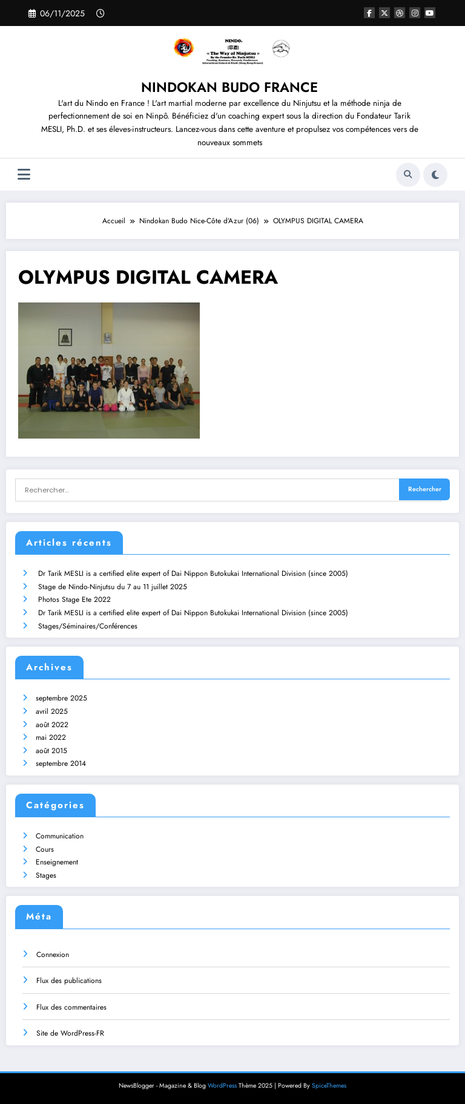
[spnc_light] (435, 175)
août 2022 (52, 724)
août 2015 (51, 750)
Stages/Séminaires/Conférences (87, 625)
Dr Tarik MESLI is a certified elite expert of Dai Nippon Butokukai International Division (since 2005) (193, 573)
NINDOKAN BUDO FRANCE (229, 87)
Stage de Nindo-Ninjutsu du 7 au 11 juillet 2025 (112, 586)
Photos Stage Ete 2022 (74, 599)
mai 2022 (51, 737)
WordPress (222, 1085)
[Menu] (24, 175)
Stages (46, 875)
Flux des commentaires (71, 1007)
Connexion (52, 954)
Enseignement (57, 862)
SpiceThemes (329, 1085)
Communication (60, 836)
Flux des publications (69, 980)
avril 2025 (52, 711)
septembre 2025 (61, 698)
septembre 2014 (61, 763)
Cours (45, 849)
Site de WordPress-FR (70, 1033)
